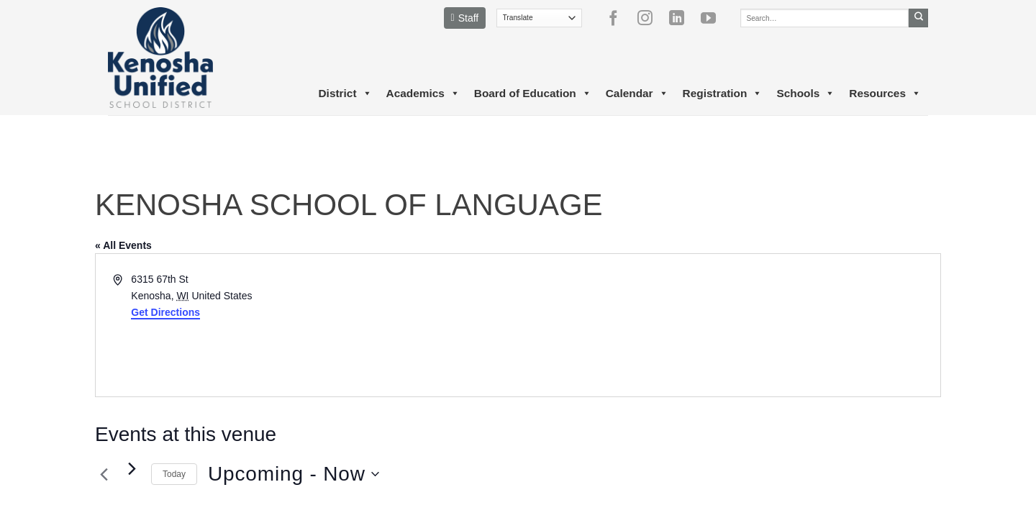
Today (174, 474)
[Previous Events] (103, 474)
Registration (723, 93)
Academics (423, 93)
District (344, 93)
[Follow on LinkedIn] (682, 18)
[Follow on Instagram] (650, 18)
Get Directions (165, 312)
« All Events (123, 245)
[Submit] (918, 18)
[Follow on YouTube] (714, 18)
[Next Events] (131, 468)
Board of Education (532, 93)
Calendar (637, 93)
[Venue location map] (728, 325)
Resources (885, 93)
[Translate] (539, 18)
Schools (805, 93)
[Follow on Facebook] (619, 18)
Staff (465, 18)
